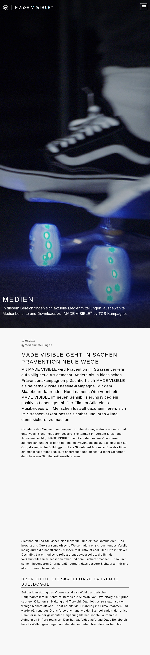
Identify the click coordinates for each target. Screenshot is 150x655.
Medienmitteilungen (38, 345)
